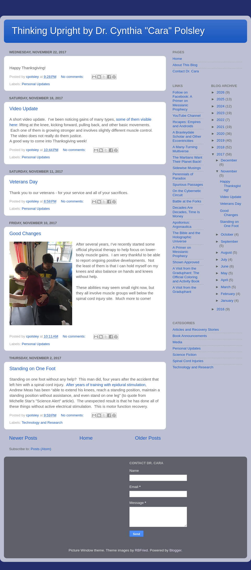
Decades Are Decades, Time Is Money (186, 212)
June (225, 266)
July (224, 259)
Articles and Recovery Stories (196, 329)
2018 (220, 147)
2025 (220, 99)
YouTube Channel (187, 116)
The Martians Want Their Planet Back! (187, 159)
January (228, 301)
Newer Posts (23, 438)
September (229, 241)
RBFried (141, 550)
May (225, 273)
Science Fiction (185, 355)
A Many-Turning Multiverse (185, 149)
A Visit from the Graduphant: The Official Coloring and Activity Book (186, 274)
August (227, 252)
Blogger (175, 550)
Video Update (23, 108)
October (228, 234)
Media (177, 342)
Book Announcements (190, 336)
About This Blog (185, 65)
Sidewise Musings (187, 168)
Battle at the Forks (187, 201)
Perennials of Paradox (183, 176)
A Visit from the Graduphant (184, 290)
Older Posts (148, 438)
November (229, 171)
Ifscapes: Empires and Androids (187, 124)
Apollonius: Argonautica (182, 224)
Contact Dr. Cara (186, 71)
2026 (220, 92)
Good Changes (25, 233)
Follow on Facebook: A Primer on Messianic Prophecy (182, 100)
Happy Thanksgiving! (230, 185)
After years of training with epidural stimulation (106, 385)
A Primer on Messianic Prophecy (182, 252)
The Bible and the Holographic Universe (186, 237)
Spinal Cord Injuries (188, 361)
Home (86, 438)
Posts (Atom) (41, 449)
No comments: (73, 77)
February (228, 294)
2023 (220, 113)
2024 (220, 106)
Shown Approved (186, 262)
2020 (220, 134)
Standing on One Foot (32, 368)
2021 (220, 127)
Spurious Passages (188, 185)
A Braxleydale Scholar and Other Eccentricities (187, 136)
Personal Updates (36, 84)
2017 (220, 154)
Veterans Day (23, 181)
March (226, 287)
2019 (220, 140)
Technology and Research (42, 422)
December (229, 160)
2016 (220, 309)
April (225, 280)
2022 (220, 120)
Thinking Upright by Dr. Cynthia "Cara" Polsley (108, 30)
